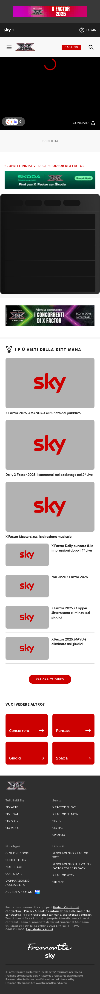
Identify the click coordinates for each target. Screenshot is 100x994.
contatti (87, 914)
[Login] (87, 30)
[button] (15, 122)
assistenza (70, 914)
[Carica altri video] (50, 679)
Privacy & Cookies (36, 911)
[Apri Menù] (9, 47)
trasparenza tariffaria (46, 914)
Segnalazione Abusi (39, 929)
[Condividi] (84, 123)
